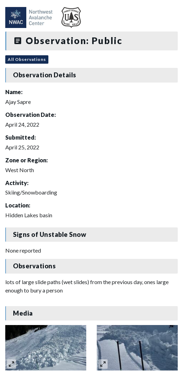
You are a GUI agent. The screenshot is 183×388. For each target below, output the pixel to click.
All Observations (27, 59)
